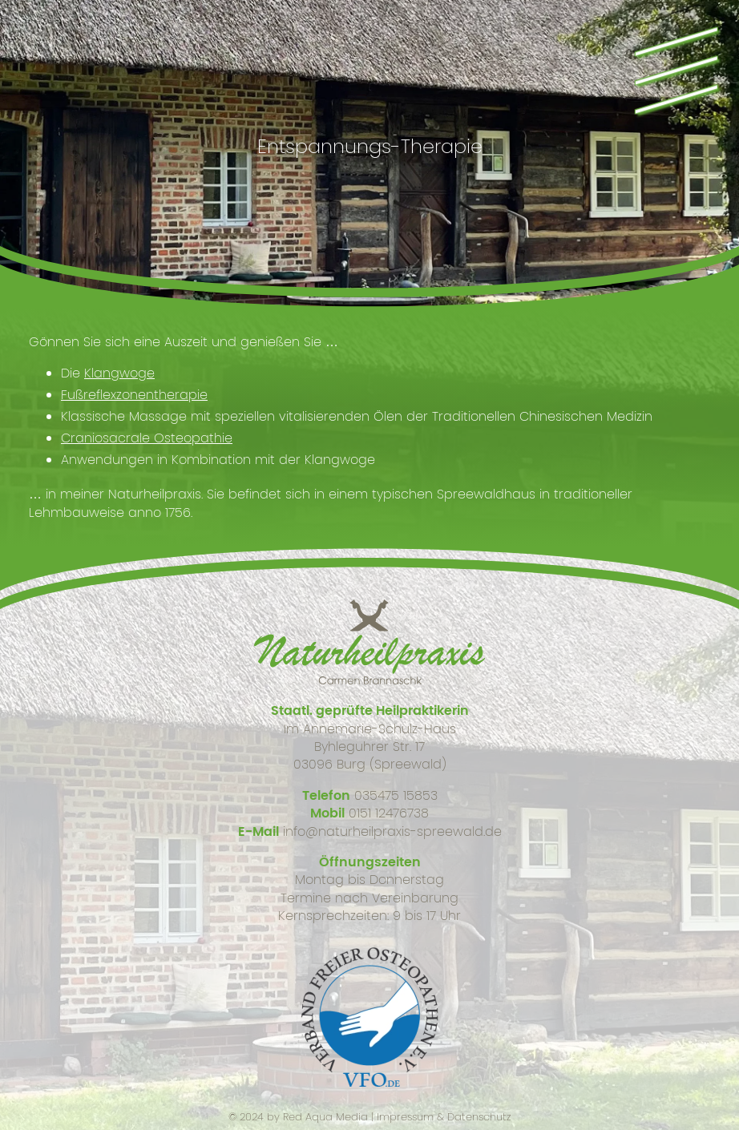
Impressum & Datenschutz (444, 1117)
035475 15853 (396, 795)
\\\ (673, 67)
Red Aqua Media (325, 1117)
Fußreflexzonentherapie (134, 394)
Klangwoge (119, 373)
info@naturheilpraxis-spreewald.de (392, 831)
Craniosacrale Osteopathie (146, 438)
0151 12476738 (389, 813)
